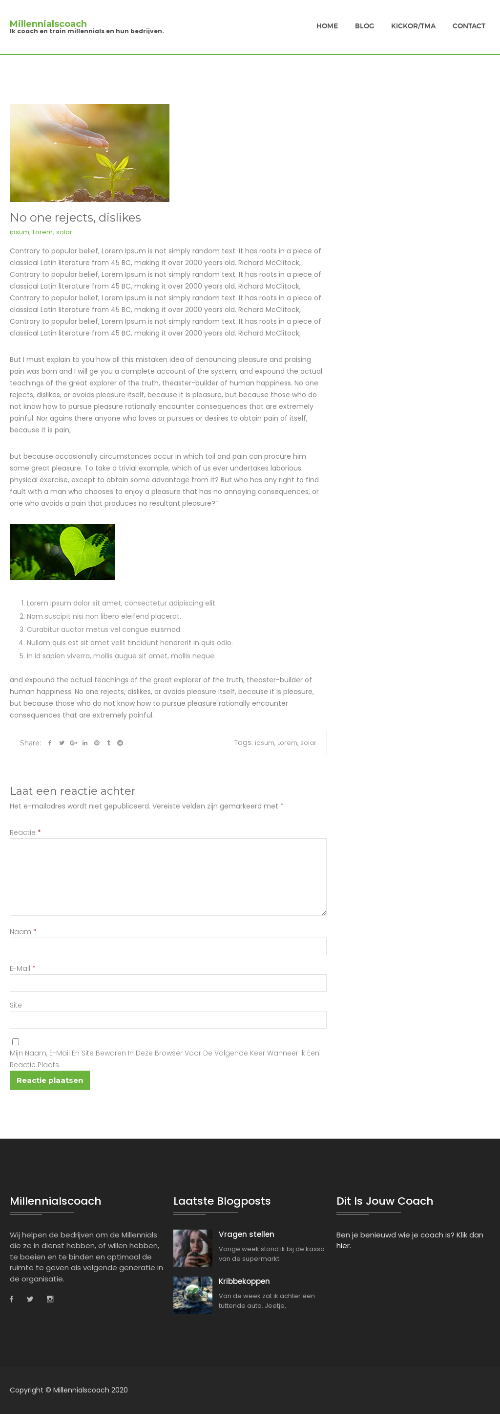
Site (16, 1005)
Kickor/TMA (413, 26)
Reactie (25, 832)
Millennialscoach (48, 24)
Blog (364, 26)
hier (343, 1245)
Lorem (43, 232)
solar (64, 232)
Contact (469, 26)
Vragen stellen (241, 1235)
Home (327, 26)
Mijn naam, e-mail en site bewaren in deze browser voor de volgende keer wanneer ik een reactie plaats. (164, 1059)
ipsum (19, 232)
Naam (23, 932)
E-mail (23, 968)
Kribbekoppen (240, 1280)
